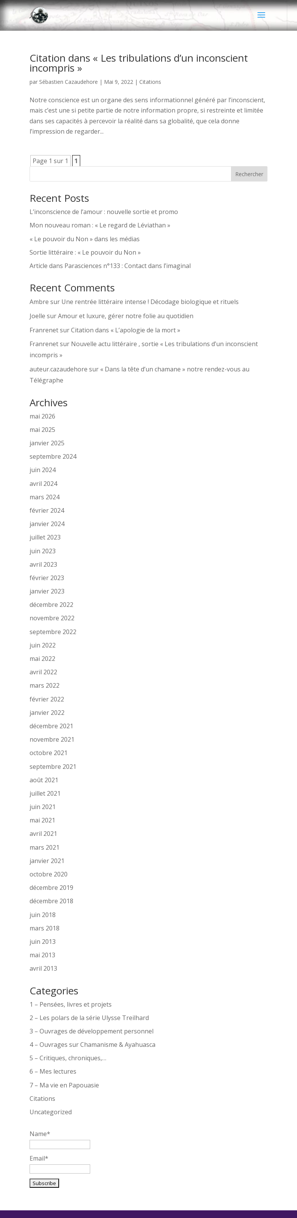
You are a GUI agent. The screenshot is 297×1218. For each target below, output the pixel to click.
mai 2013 (42, 955)
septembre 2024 (53, 456)
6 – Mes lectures (53, 1071)
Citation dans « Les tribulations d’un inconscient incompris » (139, 63)
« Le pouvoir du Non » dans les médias (85, 239)
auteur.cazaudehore (58, 369)
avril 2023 (43, 564)
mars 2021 (44, 847)
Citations (150, 81)
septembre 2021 (53, 766)
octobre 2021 (49, 753)
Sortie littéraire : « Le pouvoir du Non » (85, 252)
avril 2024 (43, 483)
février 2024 (47, 510)
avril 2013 (43, 968)
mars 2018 (44, 928)
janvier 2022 (47, 712)
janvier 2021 (47, 861)
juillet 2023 (45, 537)
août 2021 (44, 780)
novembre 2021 (52, 739)
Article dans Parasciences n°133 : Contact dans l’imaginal (110, 266)
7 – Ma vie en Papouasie (64, 1085)
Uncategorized (51, 1112)
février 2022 (47, 699)
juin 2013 (43, 941)
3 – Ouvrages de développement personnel (91, 1031)
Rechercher (249, 174)
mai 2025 (42, 429)
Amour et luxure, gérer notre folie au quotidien (125, 316)
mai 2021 (42, 820)
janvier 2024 (47, 524)
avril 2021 (43, 833)
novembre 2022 (52, 618)
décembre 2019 (51, 887)
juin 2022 (43, 645)
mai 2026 (42, 416)
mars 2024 (44, 497)
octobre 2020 (49, 874)
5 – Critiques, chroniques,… (68, 1058)
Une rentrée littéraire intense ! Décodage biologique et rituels (150, 302)
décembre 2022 (51, 604)
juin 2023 (43, 551)
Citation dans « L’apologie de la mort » (125, 330)
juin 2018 (43, 915)
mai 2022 (42, 658)
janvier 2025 (47, 443)
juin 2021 (43, 807)
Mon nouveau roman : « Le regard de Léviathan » (100, 225)
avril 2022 (43, 672)
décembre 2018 (51, 901)
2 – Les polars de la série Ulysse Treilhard (89, 1018)
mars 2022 (44, 685)
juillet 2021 (45, 793)
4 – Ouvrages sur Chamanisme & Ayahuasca (92, 1044)
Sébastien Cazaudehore (68, 81)
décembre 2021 (51, 726)
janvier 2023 (47, 591)
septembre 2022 (53, 632)
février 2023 (47, 578)
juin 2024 (43, 470)
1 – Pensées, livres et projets (71, 1004)
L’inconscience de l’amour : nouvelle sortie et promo (104, 212)
